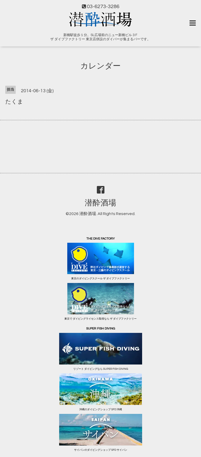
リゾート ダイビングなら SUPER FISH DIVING (100, 369)
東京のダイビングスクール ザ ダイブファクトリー (100, 278)
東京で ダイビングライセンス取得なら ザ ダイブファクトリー (100, 318)
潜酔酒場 (100, 203)
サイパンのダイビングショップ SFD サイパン (100, 450)
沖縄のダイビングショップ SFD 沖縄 (100, 409)
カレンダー (100, 66)
